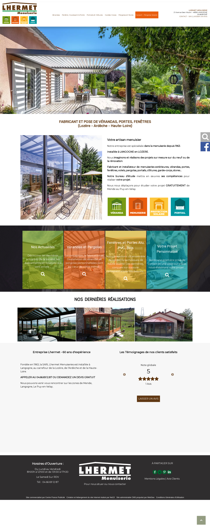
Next (172, 374)
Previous (124, 374)
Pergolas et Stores (126, 16)
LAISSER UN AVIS (200, 16)
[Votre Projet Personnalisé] (167, 260)
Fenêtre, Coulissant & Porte (73, 16)
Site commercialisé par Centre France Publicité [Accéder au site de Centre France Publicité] (45, 497)
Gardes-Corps (110, 16)
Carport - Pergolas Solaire (146, 16)
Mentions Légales (155, 478)
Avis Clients (173, 478)
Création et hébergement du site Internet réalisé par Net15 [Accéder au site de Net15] (90, 497)
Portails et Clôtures (95, 16)
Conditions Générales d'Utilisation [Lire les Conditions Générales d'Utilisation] (170, 497)
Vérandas (56, 16)
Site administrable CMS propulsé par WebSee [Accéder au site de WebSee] (135, 497)
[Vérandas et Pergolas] (84, 260)
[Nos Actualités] (42, 260)
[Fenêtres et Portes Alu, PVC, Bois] (125, 260)
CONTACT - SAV (185, 16)
